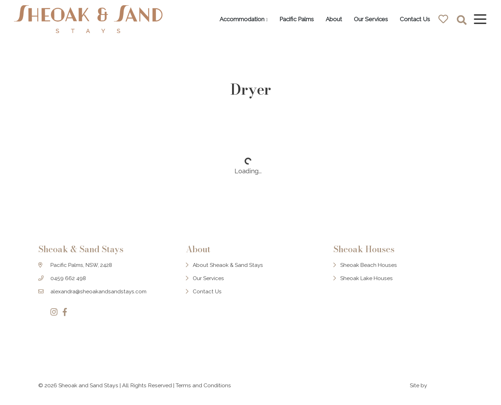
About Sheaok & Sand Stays (229, 273)
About (330, 19)
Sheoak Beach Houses (371, 273)
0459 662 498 (68, 286)
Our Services (367, 19)
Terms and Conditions (203, 386)
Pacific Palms (293, 19)
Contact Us (411, 19)
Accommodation (237, 19)
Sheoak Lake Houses (370, 286)
